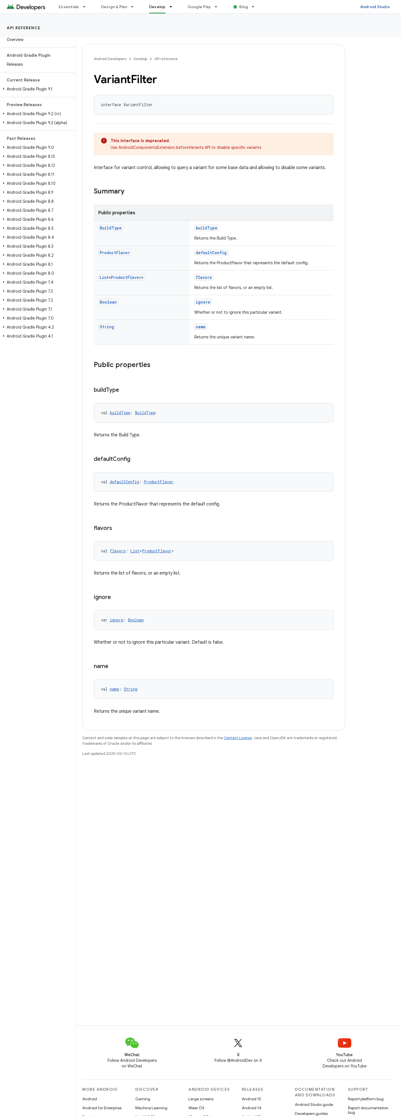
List (104, 277)
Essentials (69, 6)
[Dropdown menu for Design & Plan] (134, 6)
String (107, 326)
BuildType (111, 228)
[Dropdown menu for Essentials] (86, 6)
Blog (243, 6)
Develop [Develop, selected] (157, 6)
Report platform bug (366, 1098)
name (201, 326)
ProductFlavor (115, 252)
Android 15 (251, 1098)
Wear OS (196, 1107)
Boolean (108, 302)
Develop (140, 58)
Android (89, 1098)
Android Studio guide (314, 1104)
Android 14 (251, 1107)
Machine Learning (151, 1107)
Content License (238, 737)
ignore (203, 302)
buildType (206, 228)
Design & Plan (114, 6)
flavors (204, 277)
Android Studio (375, 6)
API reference (24, 27)
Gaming (142, 1098)
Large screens (200, 1098)
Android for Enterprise (102, 1107)
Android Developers (110, 58)
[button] (36, 89)
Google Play (199, 6)
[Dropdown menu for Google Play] (218, 6)
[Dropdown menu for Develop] (173, 6)
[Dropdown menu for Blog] (255, 6)
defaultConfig (211, 252)
